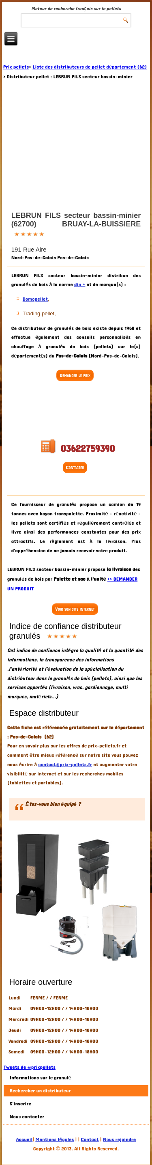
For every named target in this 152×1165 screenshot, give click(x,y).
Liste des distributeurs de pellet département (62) (89, 67)
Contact (90, 1139)
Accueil (24, 1139)
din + (80, 284)
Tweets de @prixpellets (30, 1067)
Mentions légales (54, 1139)
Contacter (75, 467)
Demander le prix (75, 375)
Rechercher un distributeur (40, 1091)
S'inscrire (20, 1104)
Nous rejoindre (119, 1139)
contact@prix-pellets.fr (65, 764)
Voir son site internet (74, 609)
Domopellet (35, 299)
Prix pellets (16, 67)
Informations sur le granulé (40, 1078)
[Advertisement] (76, 410)
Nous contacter (27, 1117)
